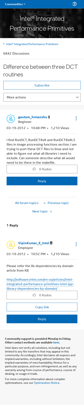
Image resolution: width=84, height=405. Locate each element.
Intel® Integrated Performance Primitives (32, 44)
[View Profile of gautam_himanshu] (34, 117)
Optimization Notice (46, 382)
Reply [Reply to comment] (42, 318)
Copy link (42, 307)
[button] (76, 118)
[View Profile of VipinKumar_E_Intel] (35, 243)
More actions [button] (16, 97)
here (56, 342)
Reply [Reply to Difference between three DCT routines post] (42, 181)
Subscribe (42, 85)
